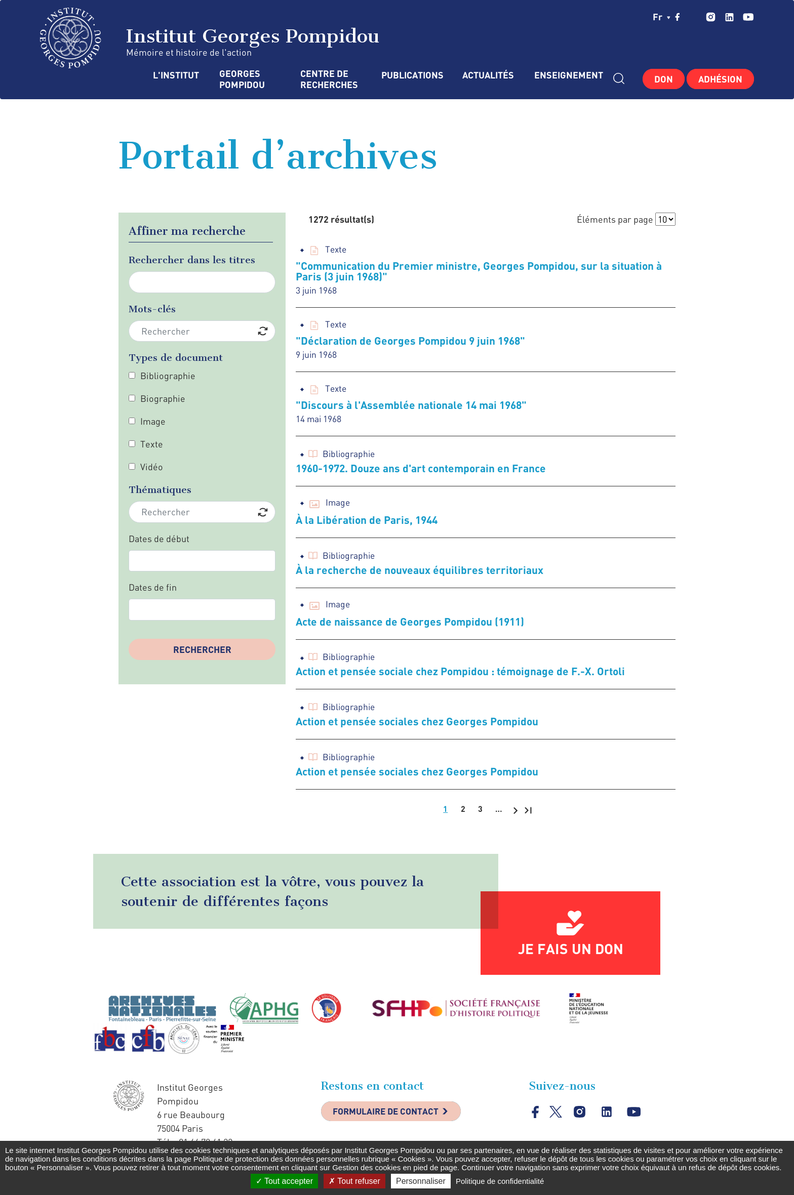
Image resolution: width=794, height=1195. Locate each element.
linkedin (729, 17)
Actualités (488, 75)
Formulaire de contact (389, 1117)
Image (153, 421)
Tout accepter (284, 1181)
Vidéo (151, 466)
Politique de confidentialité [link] (500, 1181)
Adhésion (720, 79)
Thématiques (160, 490)
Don (663, 79)
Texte (151, 443)
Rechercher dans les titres (192, 260)
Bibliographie (167, 375)
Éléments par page (615, 219)
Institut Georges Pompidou (210, 38)
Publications (411, 75)
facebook (677, 16)
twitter (693, 16)
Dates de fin (153, 587)
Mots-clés (152, 309)
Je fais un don (570, 954)
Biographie (162, 398)
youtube (748, 17)
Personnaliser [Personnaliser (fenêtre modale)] (421, 1181)
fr (661, 16)
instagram (711, 17)
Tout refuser (354, 1181)
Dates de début (159, 538)
